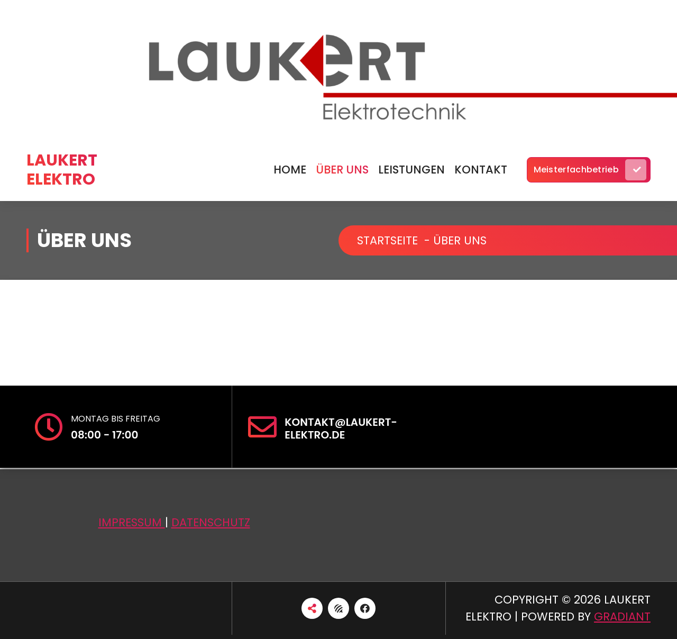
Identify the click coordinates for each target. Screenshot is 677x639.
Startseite (387, 240)
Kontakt (480, 169)
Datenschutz (210, 522)
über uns (342, 169)
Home (289, 169)
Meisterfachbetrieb (590, 169)
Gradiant (622, 616)
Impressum (131, 522)
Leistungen (411, 169)
